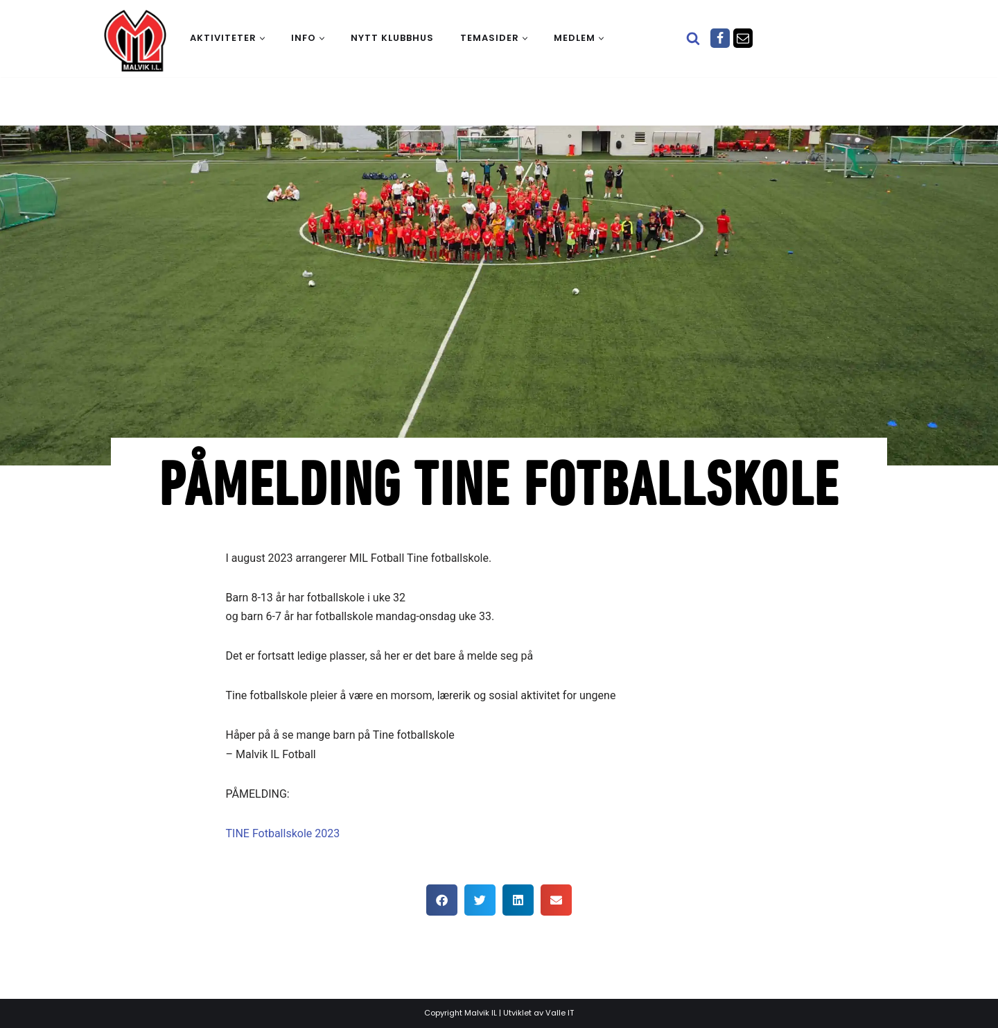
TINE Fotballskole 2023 (284, 833)
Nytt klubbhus (392, 37)
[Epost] (743, 38)
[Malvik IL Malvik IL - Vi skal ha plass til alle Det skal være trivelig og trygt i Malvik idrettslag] (135, 40)
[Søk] (693, 38)
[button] (262, 38)
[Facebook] (720, 38)
